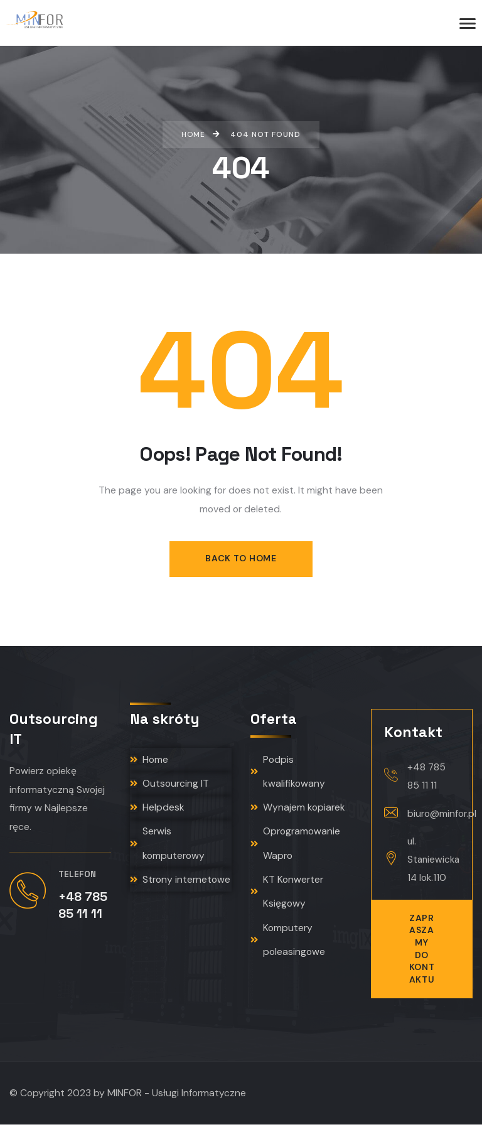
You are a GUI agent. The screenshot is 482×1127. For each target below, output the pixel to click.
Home (149, 760)
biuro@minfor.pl (441, 814)
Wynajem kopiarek (297, 810)
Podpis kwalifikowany (287, 773)
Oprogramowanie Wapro (295, 847)
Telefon (77, 876)
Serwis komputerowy (167, 847)
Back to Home (240, 558)
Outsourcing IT (169, 785)
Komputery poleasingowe (287, 945)
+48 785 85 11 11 (426, 777)
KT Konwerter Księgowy (286, 896)
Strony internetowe (180, 883)
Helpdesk (157, 810)
